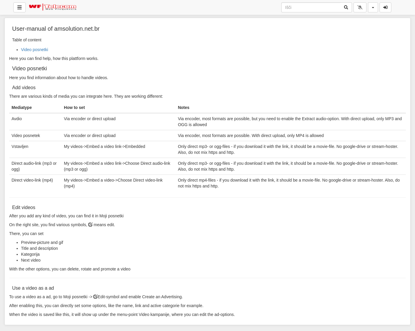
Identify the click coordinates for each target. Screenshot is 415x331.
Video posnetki (34, 49)
